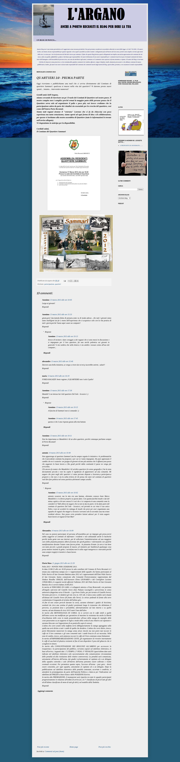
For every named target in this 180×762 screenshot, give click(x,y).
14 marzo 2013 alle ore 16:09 (62, 531)
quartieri (58, 284)
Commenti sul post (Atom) (54, 751)
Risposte (48, 332)
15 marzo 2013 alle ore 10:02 (67, 493)
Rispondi (45, 307)
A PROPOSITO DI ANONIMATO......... (131, 145)
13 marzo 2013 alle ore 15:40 (62, 361)
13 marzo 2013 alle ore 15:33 (61, 314)
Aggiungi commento (45, 691)
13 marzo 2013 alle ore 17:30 (61, 390)
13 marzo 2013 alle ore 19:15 (67, 407)
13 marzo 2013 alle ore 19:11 (61, 436)
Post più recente (43, 747)
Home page (74, 747)
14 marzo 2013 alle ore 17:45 (67, 418)
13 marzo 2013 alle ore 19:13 (67, 336)
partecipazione (49, 284)
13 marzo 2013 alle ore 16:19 (58, 376)
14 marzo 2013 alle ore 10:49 (60, 453)
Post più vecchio (104, 747)
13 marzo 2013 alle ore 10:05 (61, 300)
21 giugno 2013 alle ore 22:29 (63, 563)
